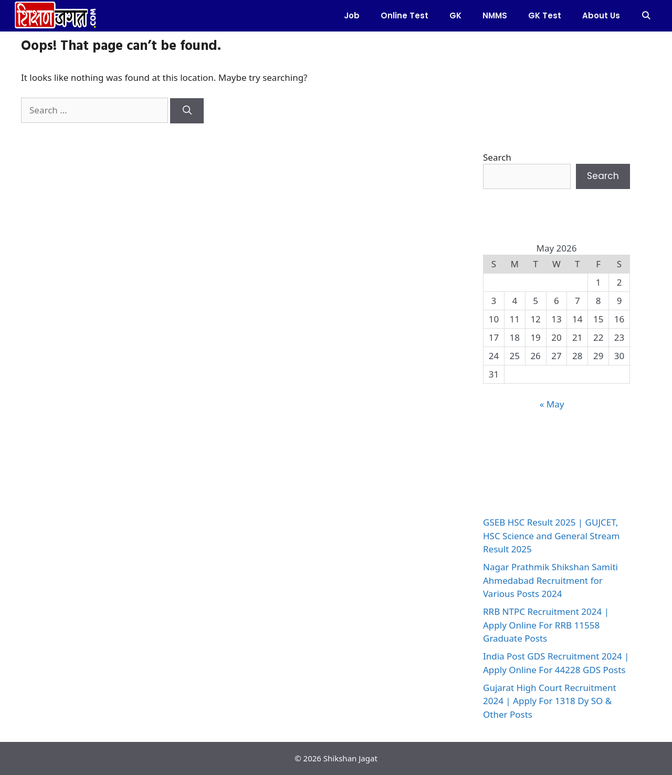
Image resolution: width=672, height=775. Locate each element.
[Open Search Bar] (646, 16)
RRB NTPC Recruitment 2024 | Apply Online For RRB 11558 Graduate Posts (546, 624)
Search (497, 157)
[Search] (187, 110)
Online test (404, 15)
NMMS (494, 15)
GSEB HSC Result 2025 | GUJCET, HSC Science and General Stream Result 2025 (551, 535)
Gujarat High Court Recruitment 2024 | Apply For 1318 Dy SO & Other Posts (549, 701)
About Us (601, 15)
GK (455, 15)
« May (552, 404)
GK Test (544, 15)
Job (352, 15)
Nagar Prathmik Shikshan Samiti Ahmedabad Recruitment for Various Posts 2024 (550, 580)
